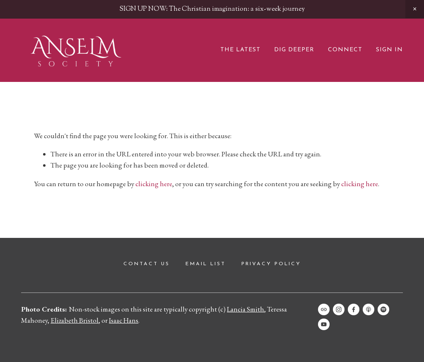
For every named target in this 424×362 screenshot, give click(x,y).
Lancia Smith (245, 309)
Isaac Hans (123, 320)
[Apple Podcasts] (368, 309)
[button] (414, 9)
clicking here (153, 183)
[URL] (324, 309)
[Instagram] (338, 309)
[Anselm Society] (324, 324)
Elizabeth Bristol (75, 320)
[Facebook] (353, 309)
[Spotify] (383, 309)
